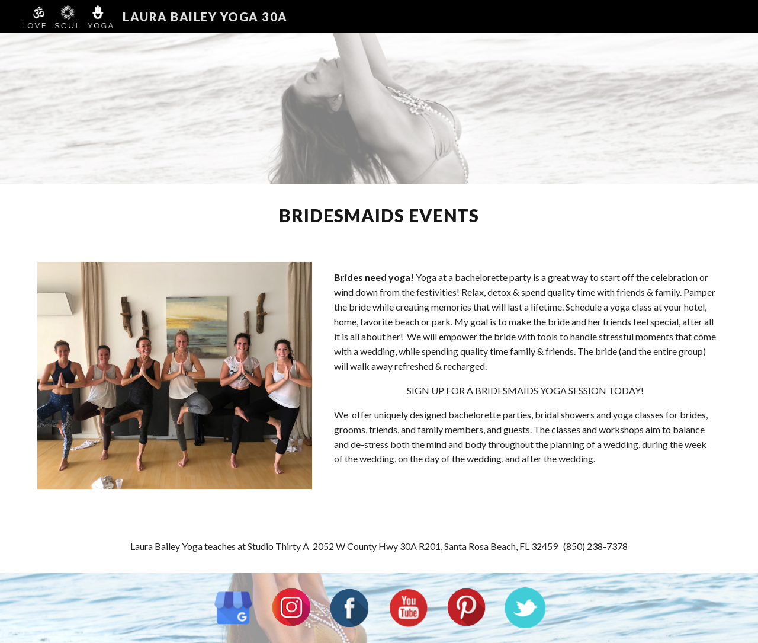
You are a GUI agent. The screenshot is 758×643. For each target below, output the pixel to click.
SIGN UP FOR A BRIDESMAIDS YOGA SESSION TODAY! (525, 390)
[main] (379, 215)
